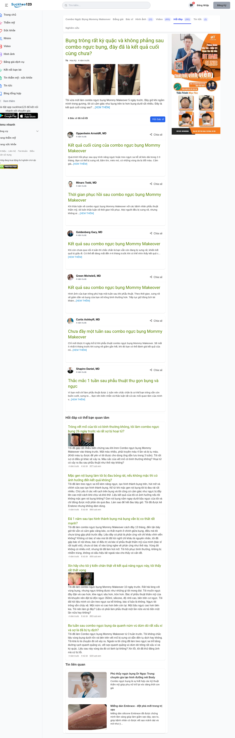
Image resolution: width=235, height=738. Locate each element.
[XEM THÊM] (102, 107)
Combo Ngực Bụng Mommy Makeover (88, 19)
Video (163, 19)
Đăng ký (221, 5)
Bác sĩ (129, 19)
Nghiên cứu (72, 28)
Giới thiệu (7, 152)
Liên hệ (17, 152)
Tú (67, 60)
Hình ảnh (144, 19)
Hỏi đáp (182, 19)
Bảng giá (118, 19)
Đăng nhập (203, 5)
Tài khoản (28, 152)
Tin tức (200, 19)
